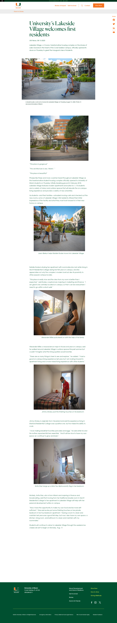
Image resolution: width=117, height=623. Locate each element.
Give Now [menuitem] (98, 5)
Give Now (94, 588)
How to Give (95, 592)
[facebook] (91, 602)
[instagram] (95, 602)
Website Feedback (97, 614)
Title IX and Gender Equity (83, 614)
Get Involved (73, 594)
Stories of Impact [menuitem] (60, 5)
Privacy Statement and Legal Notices (64, 614)
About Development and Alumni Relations (76, 589)
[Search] (82, 5)
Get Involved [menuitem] (72, 5)
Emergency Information (45, 614)
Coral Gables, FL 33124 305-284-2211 (32, 590)
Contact (87, 5)
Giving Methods (96, 595)
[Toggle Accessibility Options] (2, 1)
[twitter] (99, 602)
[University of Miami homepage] (58, 0)
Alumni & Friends (74, 601)
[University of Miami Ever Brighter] (18, 5)
